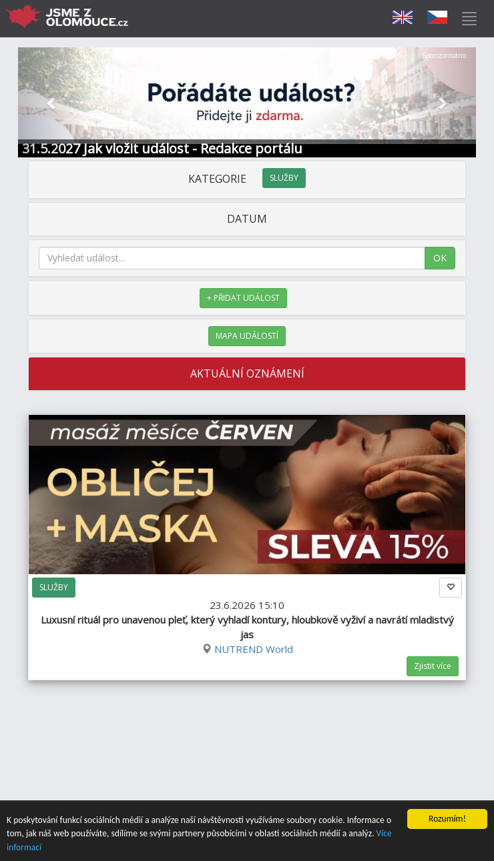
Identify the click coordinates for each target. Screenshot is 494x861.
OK (440, 257)
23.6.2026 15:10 (247, 619)
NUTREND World (253, 649)
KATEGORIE (247, 178)
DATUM (247, 218)
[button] (52, 102)
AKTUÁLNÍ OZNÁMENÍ (247, 373)
